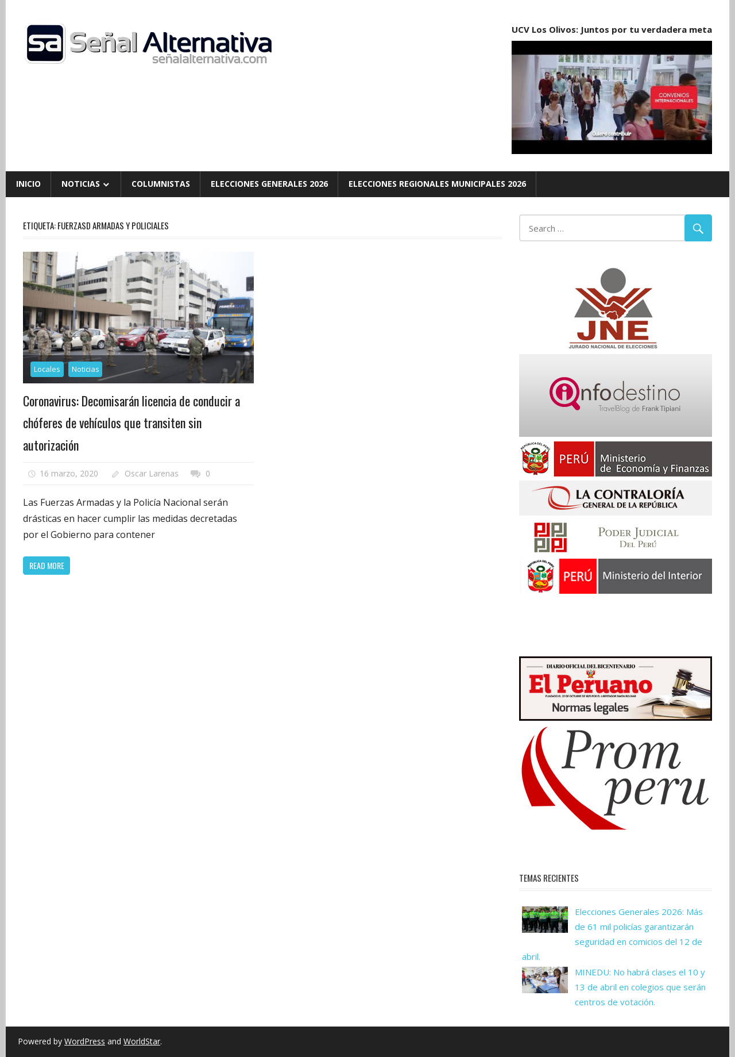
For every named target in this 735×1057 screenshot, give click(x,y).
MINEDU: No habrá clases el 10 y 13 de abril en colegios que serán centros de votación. (640, 987)
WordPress (84, 1041)
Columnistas (160, 183)
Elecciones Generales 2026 (269, 183)
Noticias (80, 183)
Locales (47, 369)
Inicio (28, 183)
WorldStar (141, 1041)
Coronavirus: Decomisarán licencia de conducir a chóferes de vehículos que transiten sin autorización (131, 422)
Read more (46, 565)
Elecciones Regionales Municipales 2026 (437, 183)
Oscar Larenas (152, 473)
